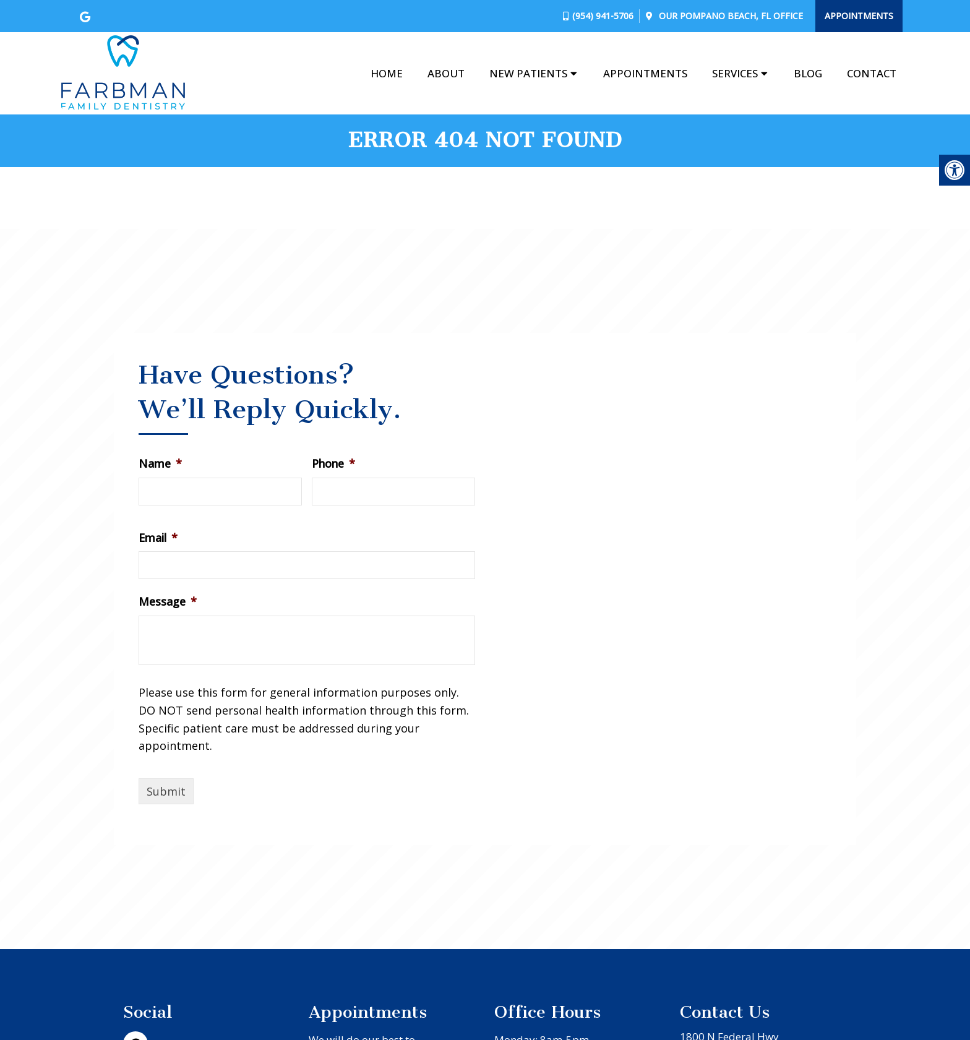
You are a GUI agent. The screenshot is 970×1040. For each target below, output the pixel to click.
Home (387, 73)
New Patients (528, 73)
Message (168, 602)
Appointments (859, 16)
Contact (871, 73)
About (446, 73)
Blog (808, 73)
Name (160, 464)
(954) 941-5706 (602, 16)
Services (735, 73)
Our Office (729, 16)
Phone (333, 464)
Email (158, 538)
